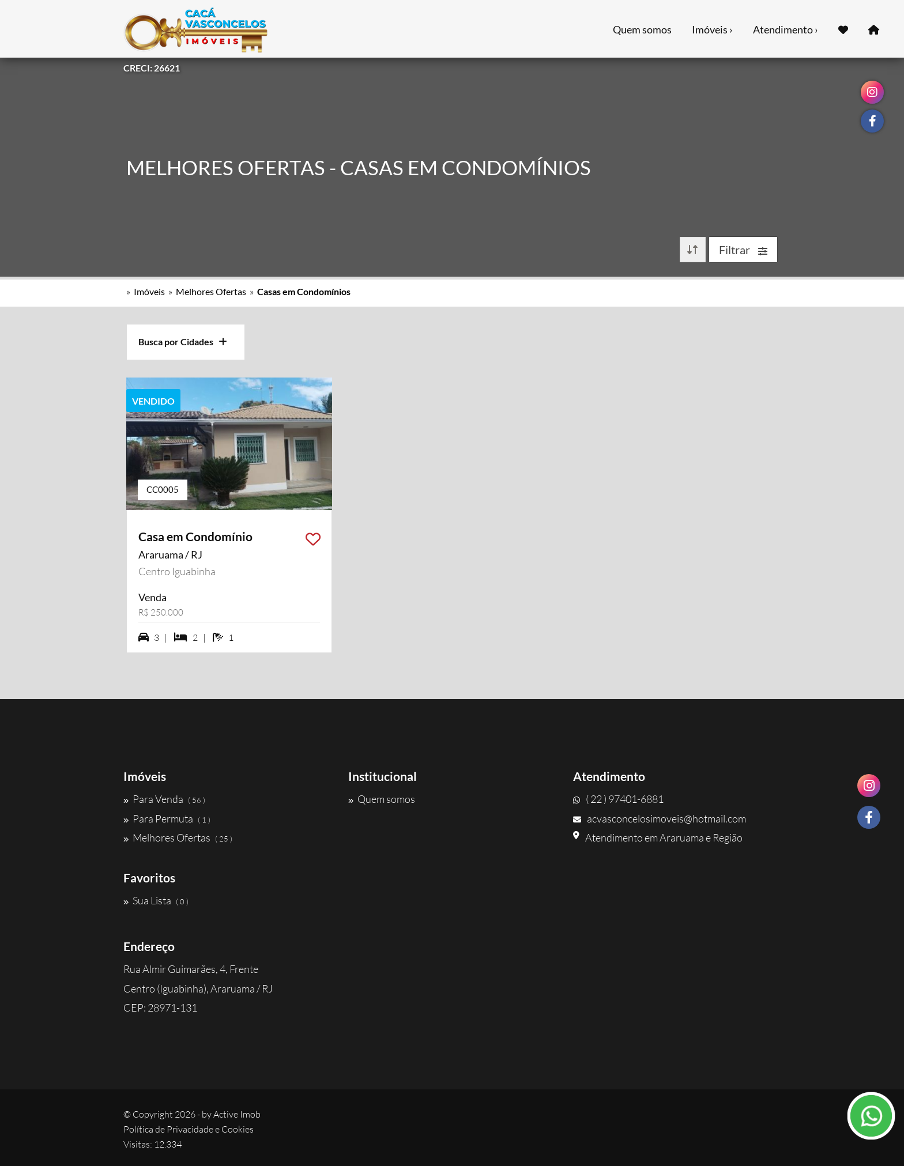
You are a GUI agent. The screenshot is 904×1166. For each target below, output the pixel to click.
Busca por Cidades (182, 341)
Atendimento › (785, 29)
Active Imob (237, 1114)
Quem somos (642, 29)
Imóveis (149, 291)
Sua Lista (156, 900)
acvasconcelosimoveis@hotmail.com (659, 818)
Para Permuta (166, 818)
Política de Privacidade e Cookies (188, 1129)
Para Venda (164, 799)
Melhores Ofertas (211, 291)
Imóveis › (712, 29)
